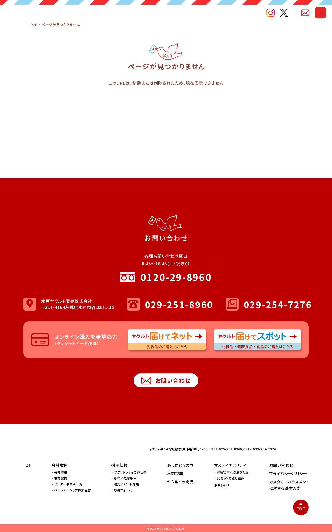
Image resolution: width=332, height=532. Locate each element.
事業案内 (60, 478)
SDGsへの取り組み (230, 478)
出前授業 (175, 473)
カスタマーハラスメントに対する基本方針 (289, 485)
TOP (33, 35)
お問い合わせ (166, 380)
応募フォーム (123, 490)
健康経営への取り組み (233, 472)
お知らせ (222, 485)
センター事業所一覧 (68, 484)
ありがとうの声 (180, 465)
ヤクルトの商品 (180, 481)
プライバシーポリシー (288, 473)
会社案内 (60, 465)
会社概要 (60, 472)
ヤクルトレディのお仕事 (130, 472)
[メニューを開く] (310, 22)
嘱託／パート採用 (126, 484)
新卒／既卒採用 (125, 478)
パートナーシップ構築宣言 (72, 490)
